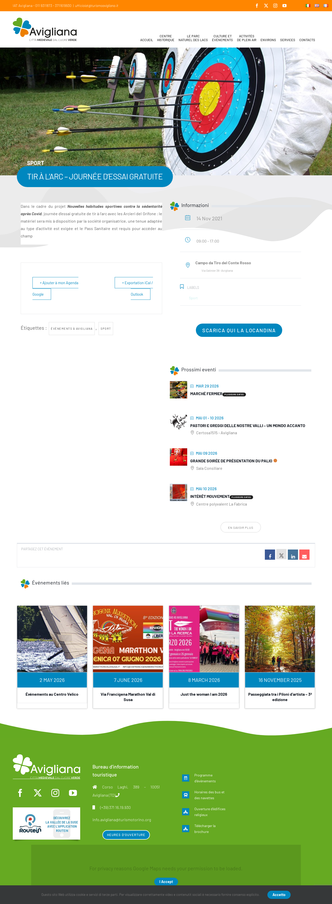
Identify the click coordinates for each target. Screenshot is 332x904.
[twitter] (38, 793)
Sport (106, 328)
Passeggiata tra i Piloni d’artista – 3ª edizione (280, 697)
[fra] (46, 810)
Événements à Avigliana (72, 328)
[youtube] (73, 793)
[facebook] (20, 793)
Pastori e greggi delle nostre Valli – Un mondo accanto (247, 425)
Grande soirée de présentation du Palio (231, 460)
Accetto (279, 894)
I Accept (166, 881)
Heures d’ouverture (126, 835)
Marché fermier (206, 393)
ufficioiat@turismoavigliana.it (96, 5)
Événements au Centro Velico (52, 694)
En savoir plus (240, 527)
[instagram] (55, 793)
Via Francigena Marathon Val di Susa (128, 697)
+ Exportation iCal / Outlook (137, 288)
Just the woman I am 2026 (204, 694)
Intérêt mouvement (210, 496)
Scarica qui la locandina (239, 330)
